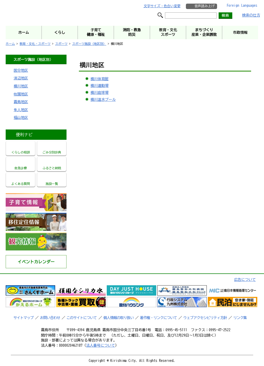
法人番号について (100, 345)
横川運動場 (99, 85)
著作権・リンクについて (158, 318)
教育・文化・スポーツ (35, 43)
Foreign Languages (242, 5)
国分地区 (21, 70)
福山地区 (21, 117)
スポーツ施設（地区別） (89, 43)
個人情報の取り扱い (118, 318)
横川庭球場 (99, 92)
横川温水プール (103, 99)
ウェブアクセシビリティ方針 (205, 318)
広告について (245, 279)
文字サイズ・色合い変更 (162, 6)
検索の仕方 (251, 15)
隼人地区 (21, 110)
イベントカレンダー (36, 262)
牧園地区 (21, 94)
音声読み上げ (204, 6)
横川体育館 (99, 79)
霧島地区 (21, 102)
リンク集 (240, 318)
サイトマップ (23, 318)
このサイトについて (82, 318)
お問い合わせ (50, 318)
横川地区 (21, 86)
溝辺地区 (21, 78)
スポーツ (61, 43)
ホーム (10, 43)
